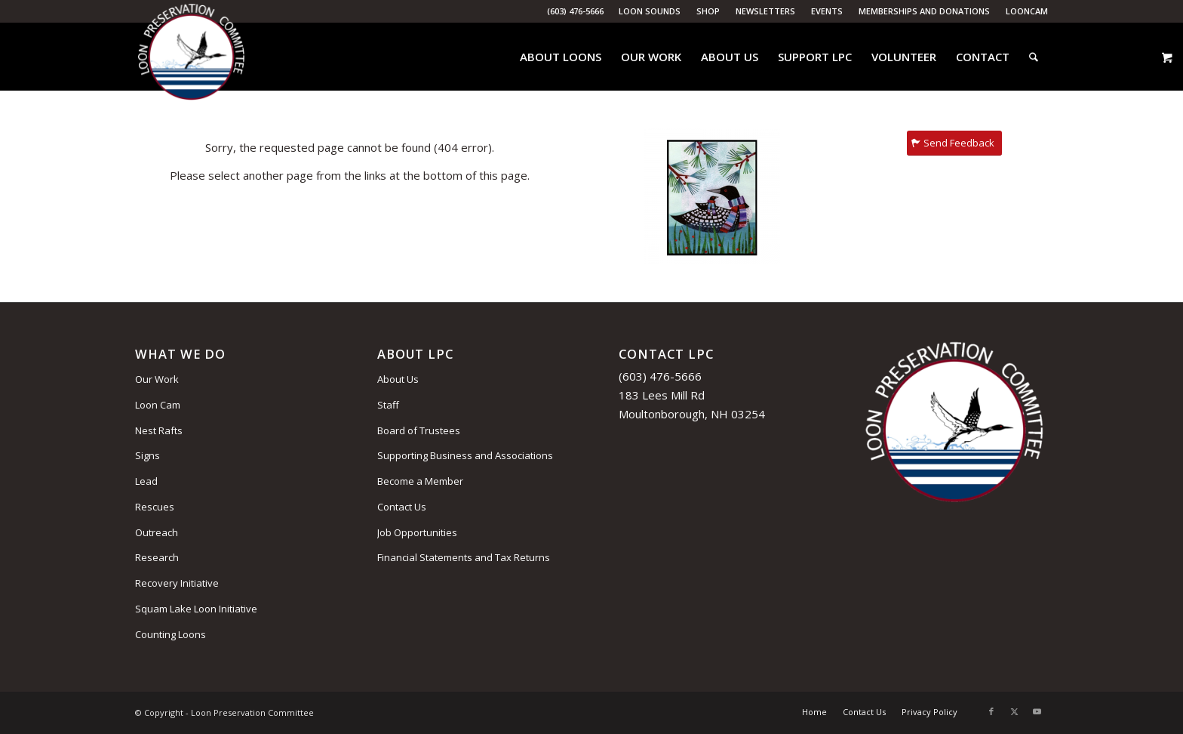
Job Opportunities (417, 532)
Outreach (156, 532)
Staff (388, 405)
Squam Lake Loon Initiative (196, 608)
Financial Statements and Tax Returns (463, 557)
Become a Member (420, 481)
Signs (147, 455)
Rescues (154, 506)
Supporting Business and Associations (465, 455)
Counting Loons (170, 634)
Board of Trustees (418, 430)
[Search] (1033, 56)
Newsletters (765, 11)
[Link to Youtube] (1036, 711)
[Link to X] (1014, 711)
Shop (708, 11)
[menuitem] (650, 11)
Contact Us (401, 506)
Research (157, 557)
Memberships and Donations (924, 11)
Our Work (157, 379)
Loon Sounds (650, 11)
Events (827, 11)
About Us (398, 379)
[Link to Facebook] (991, 711)
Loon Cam (157, 405)
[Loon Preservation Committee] (191, 57)
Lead (146, 481)
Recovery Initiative (177, 583)
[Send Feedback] (954, 143)
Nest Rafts (159, 430)
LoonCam (1027, 11)
